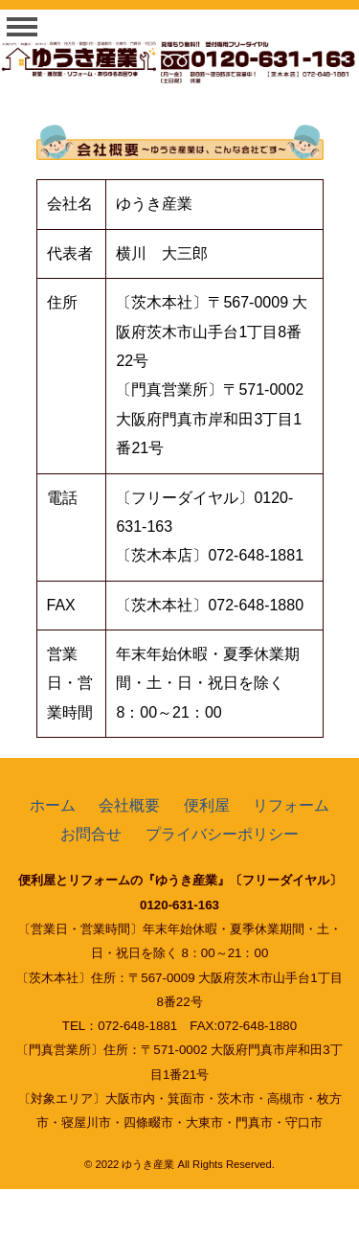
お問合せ (91, 834)
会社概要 (129, 805)
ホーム (53, 805)
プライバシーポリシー (222, 834)
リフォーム (291, 805)
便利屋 (207, 805)
